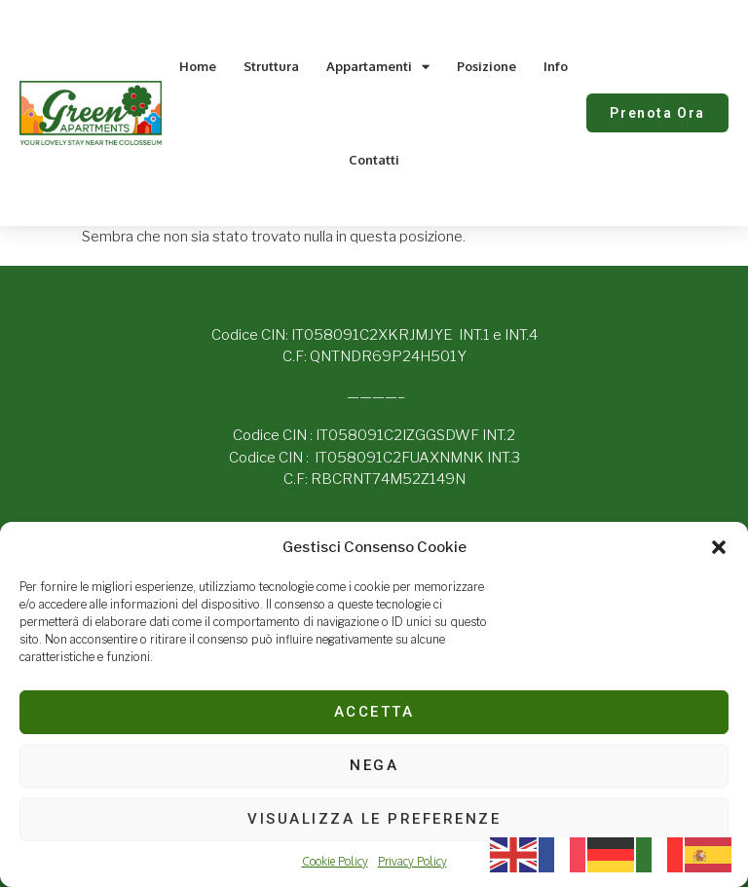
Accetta (374, 712)
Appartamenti (378, 67)
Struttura (271, 66)
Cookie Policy (335, 861)
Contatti (374, 159)
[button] (719, 547)
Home (197, 66)
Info (555, 66)
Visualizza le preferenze (374, 819)
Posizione (486, 66)
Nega (374, 765)
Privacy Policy (412, 861)
